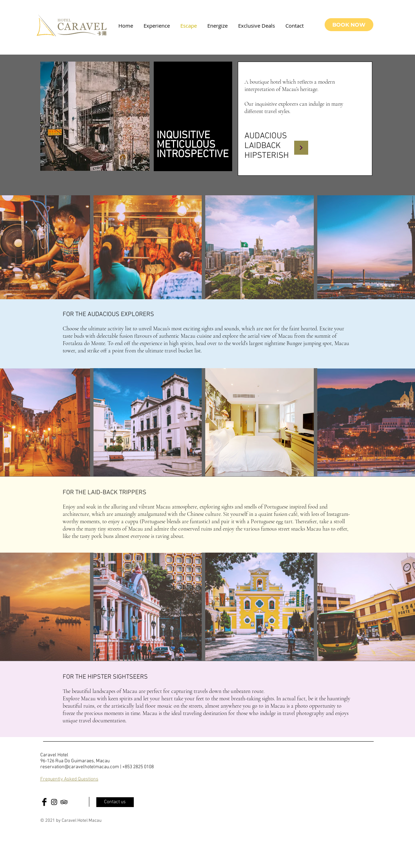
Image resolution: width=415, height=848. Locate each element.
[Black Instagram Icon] (54, 802)
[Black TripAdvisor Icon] (64, 802)
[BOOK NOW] (349, 24)
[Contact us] (115, 802)
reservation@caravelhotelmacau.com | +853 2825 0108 (97, 767)
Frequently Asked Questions (69, 779)
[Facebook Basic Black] (44, 802)
